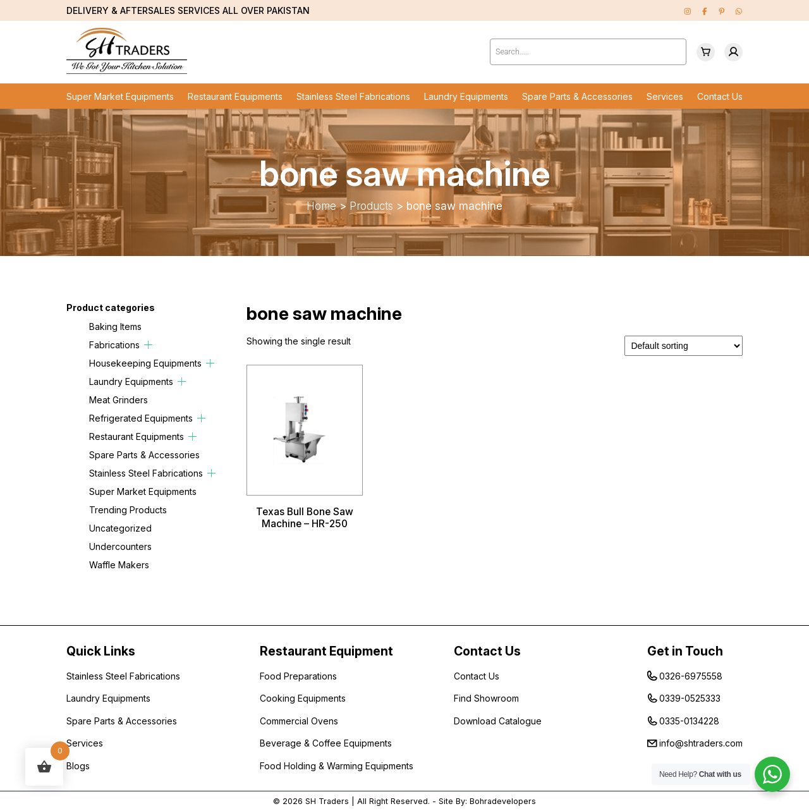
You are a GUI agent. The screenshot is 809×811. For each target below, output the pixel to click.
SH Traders (327, 801)
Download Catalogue (498, 721)
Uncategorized (120, 528)
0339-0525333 (690, 698)
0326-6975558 (690, 676)
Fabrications (114, 344)
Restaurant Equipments (235, 96)
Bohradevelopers (503, 801)
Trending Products (128, 509)
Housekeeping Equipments (145, 363)
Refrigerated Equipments (141, 418)
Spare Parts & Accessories (577, 96)
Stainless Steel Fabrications (353, 96)
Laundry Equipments (466, 96)
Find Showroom (486, 698)
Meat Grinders (118, 399)
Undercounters (120, 546)
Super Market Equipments (120, 96)
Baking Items (115, 326)
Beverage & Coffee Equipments (326, 743)
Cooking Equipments (303, 698)
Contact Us (720, 96)
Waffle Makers (119, 564)
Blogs (78, 765)
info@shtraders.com (701, 743)
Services (665, 96)
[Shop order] (683, 345)
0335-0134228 (689, 721)
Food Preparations (298, 676)
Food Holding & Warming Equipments (336, 765)
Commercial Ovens (299, 721)
